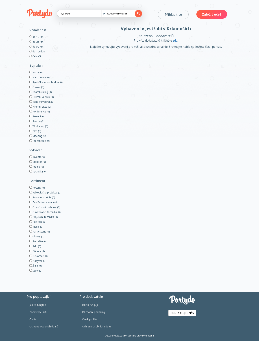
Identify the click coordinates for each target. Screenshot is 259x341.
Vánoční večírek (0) (41, 101)
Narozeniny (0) (39, 77)
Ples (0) (35, 131)
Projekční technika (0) (43, 217)
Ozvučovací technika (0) (44, 207)
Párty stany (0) (39, 231)
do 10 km (36, 37)
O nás (32, 319)
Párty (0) (36, 72)
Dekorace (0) (38, 256)
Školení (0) (37, 116)
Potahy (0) (37, 187)
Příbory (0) (37, 251)
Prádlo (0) (36, 166)
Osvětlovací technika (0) (45, 212)
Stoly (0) (35, 270)
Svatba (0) (36, 121)
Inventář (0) (37, 157)
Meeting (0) (37, 136)
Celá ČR (35, 56)
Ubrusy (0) (36, 236)
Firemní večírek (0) (41, 97)
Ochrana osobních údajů (43, 326)
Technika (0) (38, 171)
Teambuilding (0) (40, 92)
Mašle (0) (36, 226)
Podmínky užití (38, 312)
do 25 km (36, 41)
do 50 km (36, 46)
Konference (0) (39, 111)
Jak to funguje (37, 304)
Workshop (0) (38, 126)
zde (175, 40)
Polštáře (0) (37, 221)
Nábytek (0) (37, 261)
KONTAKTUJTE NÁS (182, 313)
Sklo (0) (35, 246)
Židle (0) (35, 265)
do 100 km (37, 51)
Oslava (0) (36, 87)
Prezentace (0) (39, 140)
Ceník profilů (89, 319)
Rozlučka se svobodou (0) (46, 82)
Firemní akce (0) (40, 106)
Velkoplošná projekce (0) (45, 192)
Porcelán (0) (38, 241)
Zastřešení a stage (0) (43, 202)
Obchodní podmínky (93, 312)
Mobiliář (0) (37, 161)
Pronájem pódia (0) (42, 197)
